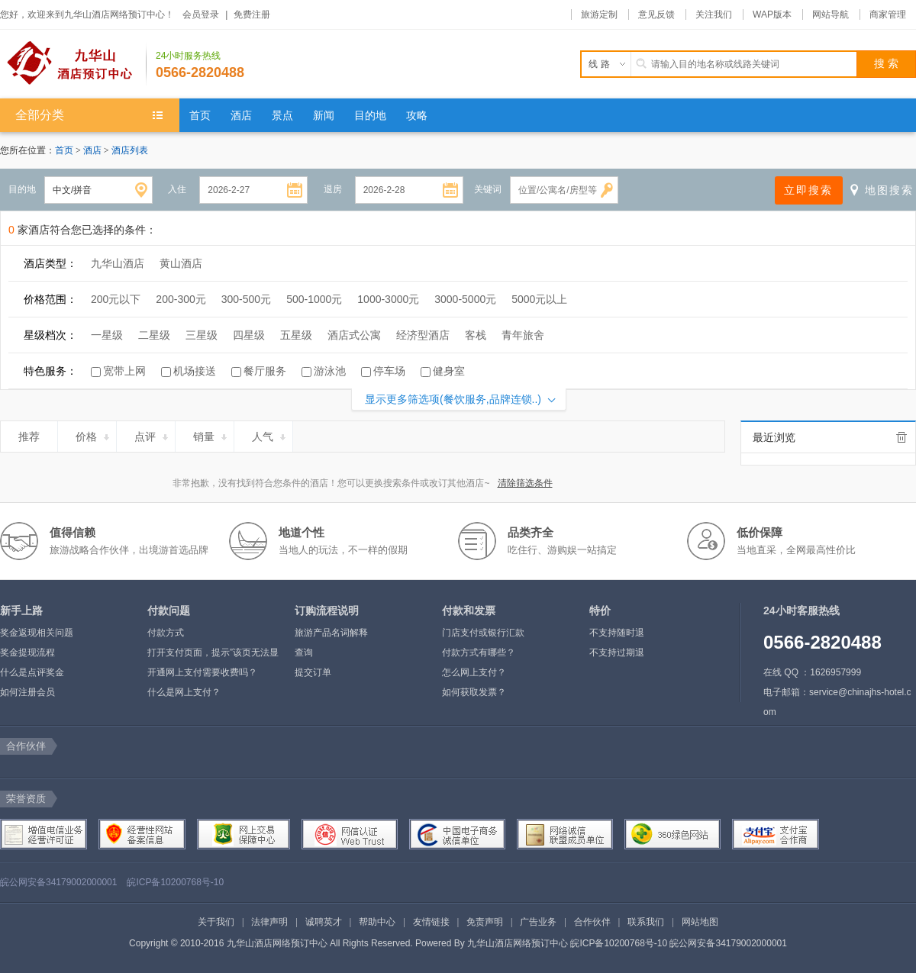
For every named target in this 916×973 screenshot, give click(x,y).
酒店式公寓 (354, 335)
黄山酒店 (181, 263)
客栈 (475, 335)
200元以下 (115, 299)
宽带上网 (124, 371)
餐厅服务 (265, 371)
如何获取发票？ (474, 692)
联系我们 (645, 922)
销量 (211, 434)
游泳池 (330, 371)
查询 (304, 652)
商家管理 (887, 14)
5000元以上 (539, 299)
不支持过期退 (616, 652)
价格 (93, 434)
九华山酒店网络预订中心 (517, 943)
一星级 (107, 335)
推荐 (35, 434)
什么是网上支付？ (184, 692)
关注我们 (713, 14)
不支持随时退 (616, 632)
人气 (270, 434)
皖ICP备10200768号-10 (175, 882)
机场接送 (194, 371)
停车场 (389, 371)
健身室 (449, 371)
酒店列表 (129, 150)
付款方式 (165, 632)
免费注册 (252, 14)
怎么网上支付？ (474, 672)
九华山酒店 (117, 263)
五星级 (296, 335)
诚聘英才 (323, 922)
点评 (152, 434)
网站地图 (700, 922)
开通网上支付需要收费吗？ (202, 672)
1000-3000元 (388, 299)
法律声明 (269, 922)
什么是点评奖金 (32, 672)
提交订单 (313, 672)
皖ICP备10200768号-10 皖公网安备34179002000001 (678, 943)
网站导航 (830, 14)
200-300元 (180, 299)
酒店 (93, 150)
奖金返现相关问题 (36, 632)
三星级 (201, 335)
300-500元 (246, 299)
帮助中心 (377, 922)
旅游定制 (599, 14)
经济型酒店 (423, 335)
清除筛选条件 (525, 483)
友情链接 (431, 922)
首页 (64, 150)
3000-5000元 (465, 299)
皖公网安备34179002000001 (58, 882)
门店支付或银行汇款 (483, 632)
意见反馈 (656, 14)
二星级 (154, 335)
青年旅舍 (523, 335)
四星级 (249, 335)
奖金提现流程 (27, 652)
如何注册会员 (27, 692)
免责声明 (484, 922)
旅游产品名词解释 (331, 632)
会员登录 (200, 14)
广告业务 (538, 922)
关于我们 (216, 922)
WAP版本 (772, 14)
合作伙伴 (592, 922)
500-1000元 (314, 299)
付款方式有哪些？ (478, 652)
